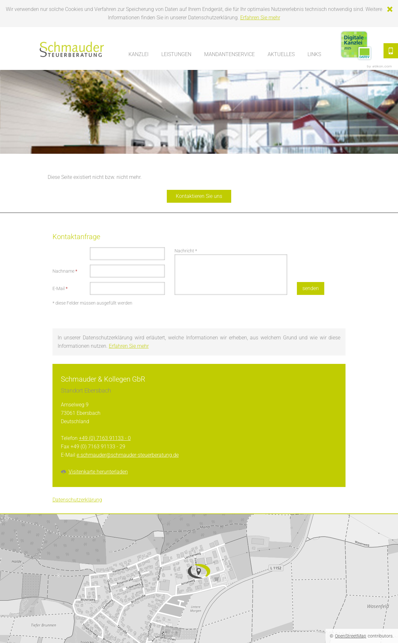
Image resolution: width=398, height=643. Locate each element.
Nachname (64, 271)
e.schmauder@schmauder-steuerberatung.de (128, 455)
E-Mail (60, 288)
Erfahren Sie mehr (260, 18)
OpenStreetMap (350, 635)
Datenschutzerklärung (77, 500)
